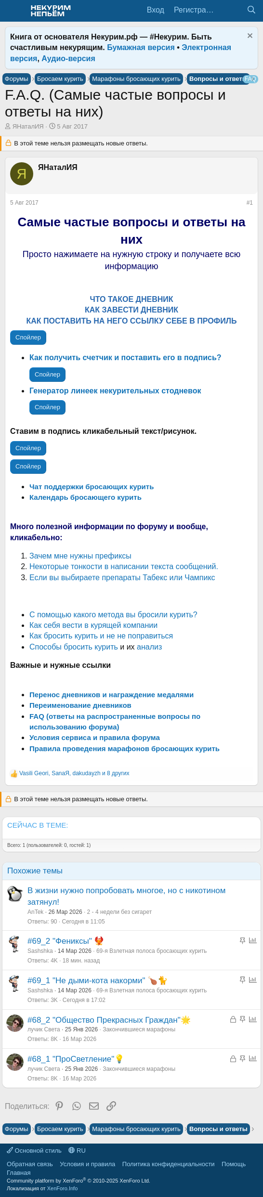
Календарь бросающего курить (85, 497)
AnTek (35, 912)
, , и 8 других (74, 773)
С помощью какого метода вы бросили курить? (113, 615)
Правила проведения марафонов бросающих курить (124, 748)
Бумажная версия (141, 47)
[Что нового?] (232, 10)
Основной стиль (34, 1150)
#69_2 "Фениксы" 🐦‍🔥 (65, 941)
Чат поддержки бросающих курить (91, 486)
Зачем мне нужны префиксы (80, 556)
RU (76, 1150)
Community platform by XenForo (78, 1181)
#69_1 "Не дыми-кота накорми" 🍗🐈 (97, 980)
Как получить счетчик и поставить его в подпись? (125, 357)
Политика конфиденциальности (168, 1164)
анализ (149, 647)
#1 (250, 202)
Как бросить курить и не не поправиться (101, 636)
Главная (18, 1172)
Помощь (234, 1164)
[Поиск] (251, 10)
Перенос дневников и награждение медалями (111, 694)
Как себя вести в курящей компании (93, 625)
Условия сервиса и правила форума (94, 737)
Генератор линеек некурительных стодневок (115, 391)
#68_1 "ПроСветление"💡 (75, 1059)
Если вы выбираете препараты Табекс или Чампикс (122, 577)
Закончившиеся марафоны (139, 1029)
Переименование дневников (80, 705)
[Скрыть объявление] (249, 37)
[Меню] (13, 11)
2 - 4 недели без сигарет (119, 912)
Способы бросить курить (73, 647)
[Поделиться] (240, 204)
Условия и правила (87, 1164)
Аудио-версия (68, 58)
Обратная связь (30, 1164)
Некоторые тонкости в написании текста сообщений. (123, 566)
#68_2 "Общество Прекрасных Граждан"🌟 (109, 1020)
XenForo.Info (62, 1188)
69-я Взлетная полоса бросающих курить (151, 951)
